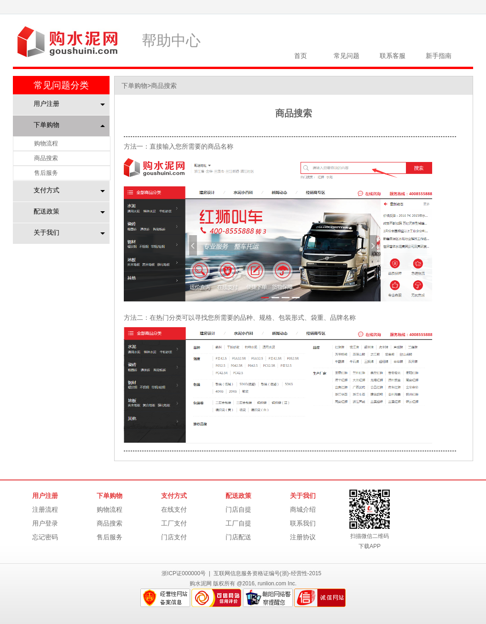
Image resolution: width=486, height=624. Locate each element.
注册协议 (303, 537)
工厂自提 (238, 523)
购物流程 (46, 143)
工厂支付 (174, 523)
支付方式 (46, 190)
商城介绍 (303, 509)
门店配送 (238, 537)
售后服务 (46, 172)
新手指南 (438, 55)
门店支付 (174, 537)
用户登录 (45, 523)
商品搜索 (46, 158)
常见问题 (346, 55)
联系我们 (303, 523)
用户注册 (46, 103)
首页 (300, 55)
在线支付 (174, 509)
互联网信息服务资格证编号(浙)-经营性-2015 (268, 573)
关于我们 (46, 232)
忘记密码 (45, 537)
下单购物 (46, 124)
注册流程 (45, 509)
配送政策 (46, 211)
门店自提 (238, 509)
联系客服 (392, 55)
